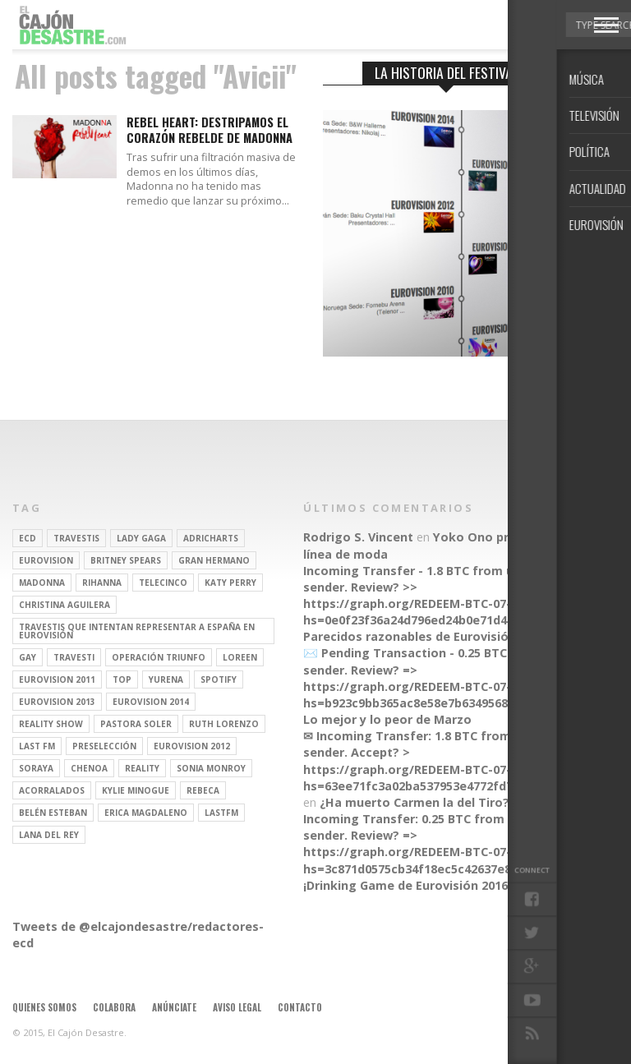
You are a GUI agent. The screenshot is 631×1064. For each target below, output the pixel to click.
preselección (104, 746)
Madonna (42, 582)
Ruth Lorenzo (224, 724)
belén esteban (53, 812)
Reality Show (51, 724)
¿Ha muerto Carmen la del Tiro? (414, 802)
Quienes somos (44, 1007)
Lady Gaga (141, 538)
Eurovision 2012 (192, 746)
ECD (27, 538)
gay (27, 657)
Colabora (114, 1007)
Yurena (166, 679)
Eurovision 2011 (57, 679)
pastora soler (136, 724)
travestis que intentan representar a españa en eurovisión (137, 631)
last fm (37, 746)
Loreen (240, 657)
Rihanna (102, 582)
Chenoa (89, 768)
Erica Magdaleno (145, 812)
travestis (76, 538)
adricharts (210, 538)
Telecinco (163, 582)
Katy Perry (230, 582)
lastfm (221, 812)
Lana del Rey (49, 835)
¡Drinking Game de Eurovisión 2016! (407, 885)
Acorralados (52, 790)
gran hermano (214, 560)
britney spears (125, 560)
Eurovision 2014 (151, 701)
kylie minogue (135, 790)
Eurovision (46, 560)
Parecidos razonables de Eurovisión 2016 (424, 636)
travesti (73, 657)
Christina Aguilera (64, 604)
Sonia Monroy (211, 768)
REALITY (142, 768)
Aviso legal (237, 1007)
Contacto (300, 1007)
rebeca (203, 790)
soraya (36, 768)
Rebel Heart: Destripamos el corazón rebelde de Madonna (209, 130)
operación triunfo (158, 657)
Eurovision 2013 (57, 701)
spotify (218, 679)
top (122, 679)
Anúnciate (174, 1007)
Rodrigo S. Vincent (358, 537)
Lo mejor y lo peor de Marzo (387, 719)
